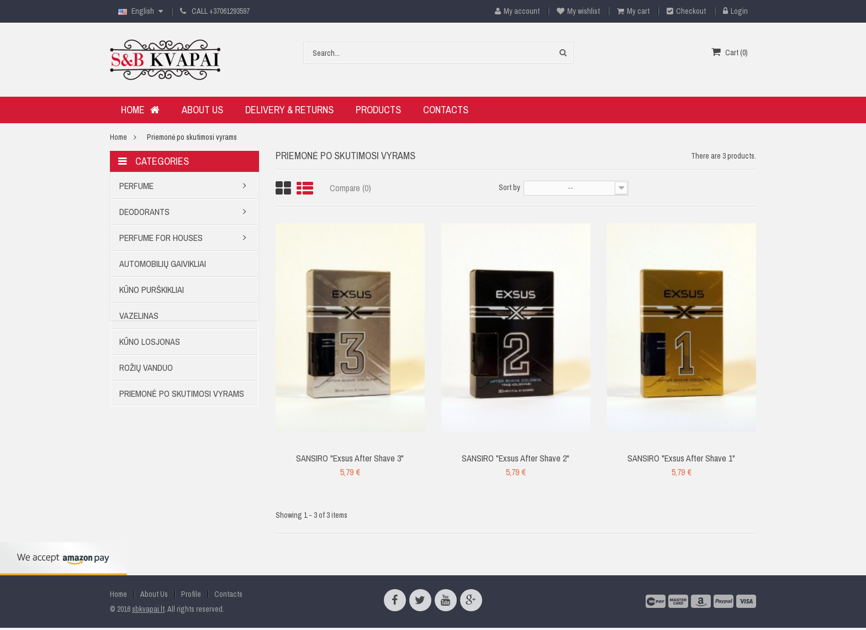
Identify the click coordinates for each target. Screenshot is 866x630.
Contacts (228, 594)
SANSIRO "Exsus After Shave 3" (350, 458)
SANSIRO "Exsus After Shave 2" (515, 458)
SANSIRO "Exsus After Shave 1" (681, 458)
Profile (191, 594)
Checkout (686, 11)
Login (735, 11)
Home (118, 137)
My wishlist (578, 11)
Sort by (509, 187)
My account (513, 11)
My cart (633, 11)
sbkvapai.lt (148, 609)
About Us (154, 594)
